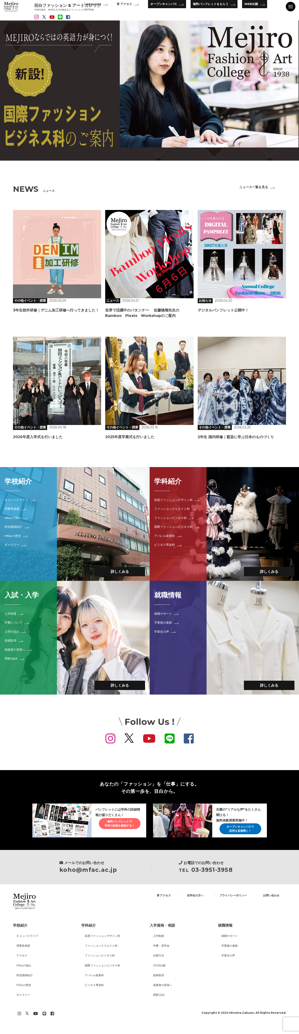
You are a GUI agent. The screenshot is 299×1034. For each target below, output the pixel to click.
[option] (149, 90)
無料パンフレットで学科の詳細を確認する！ (116, 826)
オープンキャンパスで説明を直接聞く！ (236, 830)
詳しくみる (115, 570)
